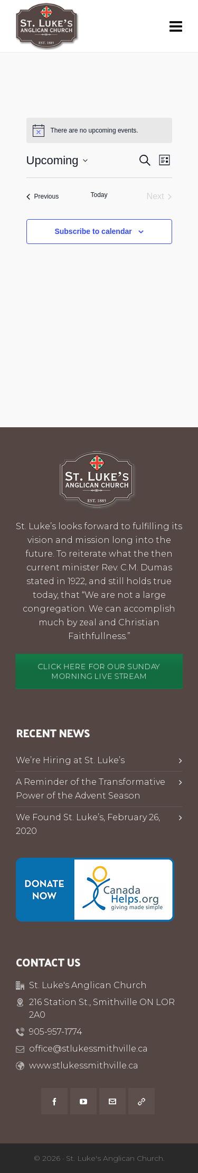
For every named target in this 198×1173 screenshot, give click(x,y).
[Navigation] (175, 26)
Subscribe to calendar (92, 231)
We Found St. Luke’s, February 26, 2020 (88, 824)
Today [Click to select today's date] (98, 195)
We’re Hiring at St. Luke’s (70, 760)
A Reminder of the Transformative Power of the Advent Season (90, 789)
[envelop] (112, 1101)
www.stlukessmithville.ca (83, 1066)
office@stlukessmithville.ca (88, 1049)
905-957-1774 (55, 1032)
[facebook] (54, 1101)
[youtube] (83, 1101)
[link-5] (141, 1101)
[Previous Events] (42, 196)
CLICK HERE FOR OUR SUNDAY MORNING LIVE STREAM (99, 671)
